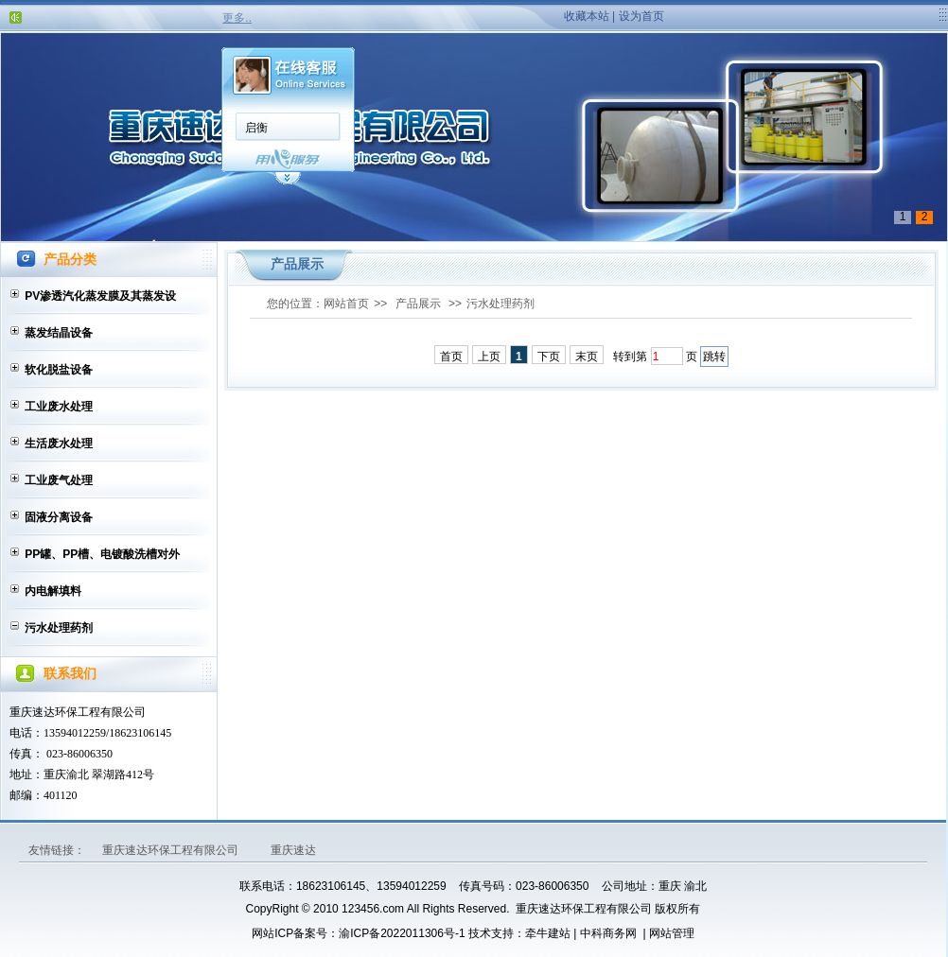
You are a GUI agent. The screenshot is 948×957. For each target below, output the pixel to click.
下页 (548, 356)
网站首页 (346, 303)
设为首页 (641, 16)
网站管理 (671, 933)
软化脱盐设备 (59, 369)
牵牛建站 (548, 933)
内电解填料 (53, 591)
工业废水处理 (59, 406)
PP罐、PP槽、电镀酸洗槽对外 (102, 554)
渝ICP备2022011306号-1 (402, 933)
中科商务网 (608, 933)
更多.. (237, 18)
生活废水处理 (59, 443)
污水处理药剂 (59, 628)
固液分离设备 (59, 517)
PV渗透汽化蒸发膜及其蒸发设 (100, 296)
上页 (489, 356)
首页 (451, 356)
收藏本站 (586, 16)
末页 (586, 356)
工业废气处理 (59, 480)
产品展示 (418, 303)
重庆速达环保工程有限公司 (171, 850)
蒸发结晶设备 (59, 332)
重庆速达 (293, 850)
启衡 (256, 127)
